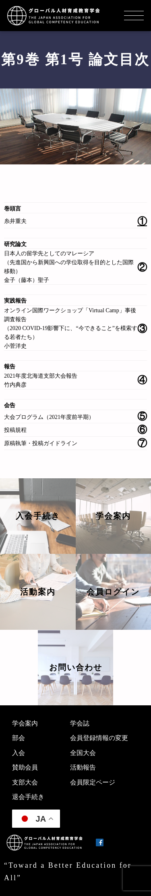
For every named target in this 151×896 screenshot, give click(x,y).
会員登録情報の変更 (99, 737)
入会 (18, 752)
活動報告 (83, 767)
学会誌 (79, 723)
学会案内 (25, 723)
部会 (18, 737)
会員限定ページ (92, 782)
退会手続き (28, 796)
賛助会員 (25, 767)
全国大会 (83, 752)
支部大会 (25, 782)
